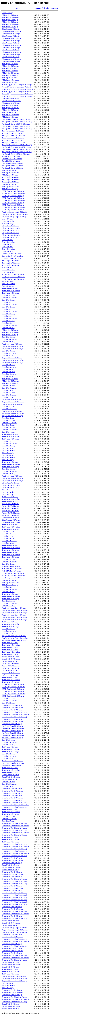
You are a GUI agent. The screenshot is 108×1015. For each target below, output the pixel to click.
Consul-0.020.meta (8, 587)
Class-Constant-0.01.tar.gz (11, 34)
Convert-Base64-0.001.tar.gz (11, 258)
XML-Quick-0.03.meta (10, 64)
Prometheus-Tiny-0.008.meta (12, 907)
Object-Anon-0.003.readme (11, 485)
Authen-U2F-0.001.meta (10, 504)
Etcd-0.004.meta (7, 267)
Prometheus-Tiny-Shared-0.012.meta (14, 844)
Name (18, 8)
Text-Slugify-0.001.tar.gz (10, 182)
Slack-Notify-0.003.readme (11, 867)
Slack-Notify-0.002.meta (10, 775)
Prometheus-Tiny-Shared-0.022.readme (15, 895)
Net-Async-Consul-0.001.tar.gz (12, 731)
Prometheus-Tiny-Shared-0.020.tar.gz (14, 856)
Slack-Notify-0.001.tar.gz (10, 661)
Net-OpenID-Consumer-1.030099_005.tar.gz (17, 152)
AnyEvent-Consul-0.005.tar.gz (12, 480)
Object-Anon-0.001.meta (10, 226)
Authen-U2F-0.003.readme (11, 666)
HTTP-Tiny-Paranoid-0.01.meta (13, 191)
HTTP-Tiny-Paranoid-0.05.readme (13, 575)
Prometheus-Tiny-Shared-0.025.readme (15, 941)
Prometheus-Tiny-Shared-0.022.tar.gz (14, 897)
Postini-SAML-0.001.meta (11, 156)
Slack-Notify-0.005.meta (10, 962)
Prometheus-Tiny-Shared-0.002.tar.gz (14, 807)
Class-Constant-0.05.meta (10, 57)
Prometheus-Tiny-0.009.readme (12, 937)
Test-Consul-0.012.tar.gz (10, 682)
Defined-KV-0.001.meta (10, 670)
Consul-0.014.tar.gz (8, 432)
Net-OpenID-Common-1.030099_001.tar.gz (17, 119)
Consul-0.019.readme (9, 562)
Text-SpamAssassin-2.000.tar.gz (13, 131)
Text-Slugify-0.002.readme (11, 263)
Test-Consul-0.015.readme (11, 812)
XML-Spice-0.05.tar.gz (10, 585)
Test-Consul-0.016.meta (10, 837)
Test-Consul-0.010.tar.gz (10, 647)
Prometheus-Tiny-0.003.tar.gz (12, 793)
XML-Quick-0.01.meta (10, 15)
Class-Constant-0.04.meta (10, 50)
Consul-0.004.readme (9, 318)
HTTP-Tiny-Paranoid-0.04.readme (13, 277)
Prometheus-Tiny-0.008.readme (12, 909)
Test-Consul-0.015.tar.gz (10, 814)
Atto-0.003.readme (8, 457)
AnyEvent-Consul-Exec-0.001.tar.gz (14, 613)
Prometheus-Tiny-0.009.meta (12, 934)
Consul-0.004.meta (8, 316)
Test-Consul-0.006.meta (10, 545)
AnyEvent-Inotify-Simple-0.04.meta (14, 927)
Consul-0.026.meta (8, 782)
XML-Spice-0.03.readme (10, 172)
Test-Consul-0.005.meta (10, 525)
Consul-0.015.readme (9, 443)
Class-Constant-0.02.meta (10, 36)
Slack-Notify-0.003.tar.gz (10, 870)
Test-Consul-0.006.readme (11, 548)
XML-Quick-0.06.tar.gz (10, 335)
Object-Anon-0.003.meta (10, 483)
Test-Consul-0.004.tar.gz (10, 501)
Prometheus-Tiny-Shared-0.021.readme (15, 881)
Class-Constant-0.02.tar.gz (11, 40)
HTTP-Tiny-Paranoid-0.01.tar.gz (13, 196)
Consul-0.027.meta (8, 816)
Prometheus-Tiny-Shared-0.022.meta (14, 893)
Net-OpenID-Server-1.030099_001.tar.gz (16, 124)
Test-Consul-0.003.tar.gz (10, 467)
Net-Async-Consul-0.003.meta (12, 761)
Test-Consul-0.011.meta (10, 650)
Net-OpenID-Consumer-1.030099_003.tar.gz (17, 128)
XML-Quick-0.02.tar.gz (10, 27)
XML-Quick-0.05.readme (10, 108)
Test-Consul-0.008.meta (10, 594)
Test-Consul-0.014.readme (11, 770)
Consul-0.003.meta (8, 309)
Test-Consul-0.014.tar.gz (10, 772)
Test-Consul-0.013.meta (10, 747)
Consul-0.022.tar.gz (8, 633)
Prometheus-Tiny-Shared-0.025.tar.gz (14, 946)
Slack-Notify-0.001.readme (11, 659)
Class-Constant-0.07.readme (11, 520)
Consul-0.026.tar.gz (8, 786)
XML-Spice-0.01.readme (10, 80)
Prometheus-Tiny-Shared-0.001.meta (14, 712)
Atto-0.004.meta (7, 490)
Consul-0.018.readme (9, 541)
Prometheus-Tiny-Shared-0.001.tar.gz (14, 717)
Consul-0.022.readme (9, 631)
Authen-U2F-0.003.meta (10, 663)
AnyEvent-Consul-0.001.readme (13, 346)
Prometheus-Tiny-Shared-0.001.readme (15, 714)
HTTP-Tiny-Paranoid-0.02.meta (13, 198)
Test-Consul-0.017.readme (11, 971)
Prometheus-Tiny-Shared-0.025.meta (14, 939)
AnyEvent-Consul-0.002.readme (13, 360)
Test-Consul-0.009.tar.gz (10, 626)
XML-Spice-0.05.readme (10, 582)
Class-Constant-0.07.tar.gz (11, 522)
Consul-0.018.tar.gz (8, 543)
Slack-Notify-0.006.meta (10, 1004)
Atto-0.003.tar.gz (8, 460)
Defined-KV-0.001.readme (11, 673)
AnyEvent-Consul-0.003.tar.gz (12, 404)
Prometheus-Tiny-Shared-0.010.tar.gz (14, 828)
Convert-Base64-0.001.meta (11, 254)
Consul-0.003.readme (9, 311)
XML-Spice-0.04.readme (10, 186)
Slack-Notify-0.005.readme (11, 965)
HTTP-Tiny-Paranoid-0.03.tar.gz (13, 210)
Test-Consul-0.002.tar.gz (10, 439)
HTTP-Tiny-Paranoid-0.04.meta (13, 274)
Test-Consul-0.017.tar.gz (10, 974)
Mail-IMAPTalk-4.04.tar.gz (11, 571)
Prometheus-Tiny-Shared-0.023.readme (15, 902)
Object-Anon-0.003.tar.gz (10, 487)
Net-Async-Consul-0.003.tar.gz (12, 765)
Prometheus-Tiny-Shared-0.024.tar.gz (14, 918)
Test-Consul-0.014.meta (10, 768)
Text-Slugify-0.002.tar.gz (10, 265)
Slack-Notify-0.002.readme (11, 777)
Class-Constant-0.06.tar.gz (11, 103)
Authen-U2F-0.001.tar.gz (10, 508)
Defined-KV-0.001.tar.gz (10, 675)
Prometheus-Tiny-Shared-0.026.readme (15, 958)
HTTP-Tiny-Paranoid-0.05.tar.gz (13, 578)
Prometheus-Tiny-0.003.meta (12, 789)
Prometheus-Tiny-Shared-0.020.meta (14, 851)
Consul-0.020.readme (9, 589)
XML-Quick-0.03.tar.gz (10, 68)
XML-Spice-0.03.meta (9, 170)
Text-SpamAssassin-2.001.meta (12, 140)
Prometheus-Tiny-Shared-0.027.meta (14, 997)
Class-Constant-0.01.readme (11, 31)
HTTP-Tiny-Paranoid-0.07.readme (13, 694)
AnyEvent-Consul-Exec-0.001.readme (15, 610)
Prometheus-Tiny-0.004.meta (12, 795)
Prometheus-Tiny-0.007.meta (12, 886)
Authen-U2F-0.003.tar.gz (10, 668)
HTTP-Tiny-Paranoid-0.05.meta (13, 573)
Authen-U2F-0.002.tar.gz (10, 515)
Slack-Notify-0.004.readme (11, 923)
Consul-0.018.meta (8, 538)
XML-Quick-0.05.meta (10, 105)
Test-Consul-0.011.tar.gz (10, 654)
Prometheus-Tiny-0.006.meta (12, 872)
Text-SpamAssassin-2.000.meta (12, 133)
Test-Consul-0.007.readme (11, 555)
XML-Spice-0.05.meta (9, 580)
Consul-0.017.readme (9, 534)
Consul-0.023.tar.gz (8, 703)
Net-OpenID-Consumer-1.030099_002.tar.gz (17, 126)
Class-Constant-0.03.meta (10, 43)
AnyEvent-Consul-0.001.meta (12, 344)
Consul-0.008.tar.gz (8, 369)
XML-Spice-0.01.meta (9, 78)
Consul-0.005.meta (8, 323)
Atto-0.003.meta (7, 455)
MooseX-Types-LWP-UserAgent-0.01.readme (17, 89)
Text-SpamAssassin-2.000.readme (13, 135)
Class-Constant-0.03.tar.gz (11, 47)
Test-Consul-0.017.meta (10, 969)
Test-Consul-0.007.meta (10, 552)
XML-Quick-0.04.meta (10, 71)
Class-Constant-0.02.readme (11, 38)
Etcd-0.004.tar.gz (8, 272)
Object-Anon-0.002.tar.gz (10, 237)
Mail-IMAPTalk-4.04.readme (12, 569)
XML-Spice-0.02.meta (9, 112)
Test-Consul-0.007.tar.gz (10, 557)
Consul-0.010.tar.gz (8, 390)
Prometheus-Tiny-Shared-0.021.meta (14, 879)
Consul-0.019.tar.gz (8, 564)
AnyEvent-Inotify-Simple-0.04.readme (15, 930)
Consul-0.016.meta (8, 469)
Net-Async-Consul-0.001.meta (12, 726)
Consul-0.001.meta (8, 295)
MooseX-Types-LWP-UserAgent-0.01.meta (16, 87)
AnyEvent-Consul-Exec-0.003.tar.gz (14, 640)
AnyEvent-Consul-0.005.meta (12, 476)
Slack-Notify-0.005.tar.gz (10, 967)
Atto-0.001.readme (8, 284)
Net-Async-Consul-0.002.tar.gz (12, 738)
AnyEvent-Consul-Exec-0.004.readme (15, 978)
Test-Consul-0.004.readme (11, 499)
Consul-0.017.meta (8, 531)
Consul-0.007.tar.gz (8, 355)
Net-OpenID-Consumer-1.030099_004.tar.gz (17, 147)
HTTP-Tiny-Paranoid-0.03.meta (13, 205)
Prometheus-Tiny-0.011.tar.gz (12, 995)
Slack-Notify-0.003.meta (10, 865)
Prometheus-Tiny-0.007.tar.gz (12, 890)
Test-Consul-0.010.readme (11, 645)
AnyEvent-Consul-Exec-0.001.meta (14, 608)
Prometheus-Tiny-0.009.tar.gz (12, 944)
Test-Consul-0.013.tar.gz (10, 751)
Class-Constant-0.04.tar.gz (11, 54)
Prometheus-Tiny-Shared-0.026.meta (14, 955)
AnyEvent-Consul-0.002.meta (12, 358)
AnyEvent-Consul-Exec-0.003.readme (15, 638)
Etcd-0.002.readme (8, 242)
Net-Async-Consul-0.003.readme (13, 763)
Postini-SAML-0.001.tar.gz (11, 161)
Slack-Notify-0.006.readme (11, 1006)
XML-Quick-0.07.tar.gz (10, 383)
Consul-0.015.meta (8, 441)
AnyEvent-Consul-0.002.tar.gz (12, 362)
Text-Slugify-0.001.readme (11, 179)
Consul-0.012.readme (9, 409)
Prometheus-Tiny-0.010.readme (12, 951)
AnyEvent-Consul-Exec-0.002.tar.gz (14, 619)
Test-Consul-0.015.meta (10, 809)
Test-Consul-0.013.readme (11, 749)
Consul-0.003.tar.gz (8, 314)
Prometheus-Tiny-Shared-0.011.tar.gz (14, 835)
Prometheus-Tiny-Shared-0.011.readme (15, 833)
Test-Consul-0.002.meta (10, 434)
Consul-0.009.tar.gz (8, 376)
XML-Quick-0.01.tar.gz (10, 20)
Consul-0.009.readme (9, 374)
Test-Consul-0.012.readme (11, 680)
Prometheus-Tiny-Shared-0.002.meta (14, 802)
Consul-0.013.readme (9, 423)
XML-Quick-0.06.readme (10, 332)
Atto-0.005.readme (8, 985)
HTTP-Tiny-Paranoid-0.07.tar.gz (13, 696)
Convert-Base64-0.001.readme (12, 256)
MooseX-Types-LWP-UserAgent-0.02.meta (16, 91)
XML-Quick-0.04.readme (10, 73)
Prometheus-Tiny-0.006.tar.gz (12, 877)
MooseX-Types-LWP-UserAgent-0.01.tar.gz (17, 84)
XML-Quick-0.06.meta (10, 330)
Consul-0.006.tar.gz (8, 342)
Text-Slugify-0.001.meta (10, 177)
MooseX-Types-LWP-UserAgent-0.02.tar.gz (17, 96)
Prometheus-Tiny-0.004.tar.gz (12, 800)
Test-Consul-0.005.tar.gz (10, 529)
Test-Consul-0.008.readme (11, 596)
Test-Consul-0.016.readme (11, 839)
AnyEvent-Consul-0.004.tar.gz (12, 416)
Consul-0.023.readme (9, 701)
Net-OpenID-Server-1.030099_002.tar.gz (16, 154)
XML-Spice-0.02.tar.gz (10, 117)
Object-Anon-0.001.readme (11, 228)
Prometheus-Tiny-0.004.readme (12, 798)
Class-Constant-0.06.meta (10, 98)
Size (47, 8)
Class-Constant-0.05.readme (11, 59)
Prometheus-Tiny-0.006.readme (12, 874)
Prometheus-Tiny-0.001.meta (12, 705)
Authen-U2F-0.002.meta (10, 511)
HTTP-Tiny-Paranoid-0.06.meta (13, 684)
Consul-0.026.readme (9, 784)
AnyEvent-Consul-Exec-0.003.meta (14, 636)
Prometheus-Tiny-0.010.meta (12, 948)
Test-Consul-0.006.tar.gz (10, 550)
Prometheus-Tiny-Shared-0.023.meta (14, 900)
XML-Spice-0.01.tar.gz (10, 82)
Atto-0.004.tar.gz (8, 494)
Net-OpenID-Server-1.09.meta (12, 163)
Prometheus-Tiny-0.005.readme (12, 860)
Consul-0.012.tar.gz (8, 418)
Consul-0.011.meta (8, 392)
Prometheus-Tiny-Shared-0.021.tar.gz (14, 883)
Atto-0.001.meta (7, 281)
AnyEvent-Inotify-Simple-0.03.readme (15, 214)
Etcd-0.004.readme (8, 270)
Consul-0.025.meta (8, 754)
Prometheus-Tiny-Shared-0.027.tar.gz (14, 1002)
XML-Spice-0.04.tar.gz (10, 189)
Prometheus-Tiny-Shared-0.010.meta (14, 823)
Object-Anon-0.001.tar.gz (10, 230)
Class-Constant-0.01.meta (10, 29)
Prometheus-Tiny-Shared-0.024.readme (15, 914)
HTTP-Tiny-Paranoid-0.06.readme (13, 687)
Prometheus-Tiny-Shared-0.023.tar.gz (14, 904)
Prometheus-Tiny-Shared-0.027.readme (15, 999)
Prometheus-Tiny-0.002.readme (12, 721)
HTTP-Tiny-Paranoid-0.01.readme (13, 193)
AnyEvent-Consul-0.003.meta (12, 399)
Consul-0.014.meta (8, 427)
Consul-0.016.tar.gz (8, 474)
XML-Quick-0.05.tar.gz (10, 110)
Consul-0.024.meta (8, 740)
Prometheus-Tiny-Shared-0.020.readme (15, 853)
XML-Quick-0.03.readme (10, 66)
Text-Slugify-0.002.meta (10, 260)
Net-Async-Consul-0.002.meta (12, 733)
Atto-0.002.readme (8, 450)
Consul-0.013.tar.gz (8, 425)
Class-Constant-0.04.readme (11, 52)
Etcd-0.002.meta (7, 240)
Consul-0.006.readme (9, 339)
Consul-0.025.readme (9, 756)
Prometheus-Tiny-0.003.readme (12, 791)
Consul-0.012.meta (8, 406)
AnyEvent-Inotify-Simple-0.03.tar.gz (14, 216)
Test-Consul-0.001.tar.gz (10, 293)
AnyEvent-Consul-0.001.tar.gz (12, 348)
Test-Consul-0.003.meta (10, 462)
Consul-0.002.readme (9, 304)
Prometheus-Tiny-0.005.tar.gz (12, 863)
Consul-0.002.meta (8, 302)
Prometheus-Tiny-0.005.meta (12, 858)
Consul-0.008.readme (9, 367)
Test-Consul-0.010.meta (10, 643)
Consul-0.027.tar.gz (8, 821)
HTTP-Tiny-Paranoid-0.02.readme (13, 200)
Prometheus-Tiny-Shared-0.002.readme (15, 805)
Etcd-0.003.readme (8, 249)
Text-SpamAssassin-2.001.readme (13, 142)
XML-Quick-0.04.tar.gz (10, 75)
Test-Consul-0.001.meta (10, 288)
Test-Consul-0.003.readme (11, 464)
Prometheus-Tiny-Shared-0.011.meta (14, 830)
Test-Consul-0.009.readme (11, 624)
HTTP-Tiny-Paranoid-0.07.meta (13, 691)
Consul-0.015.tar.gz (8, 446)
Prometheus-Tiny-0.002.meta (12, 719)
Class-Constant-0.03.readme (11, 45)
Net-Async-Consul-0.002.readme (13, 735)
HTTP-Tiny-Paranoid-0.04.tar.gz (13, 279)
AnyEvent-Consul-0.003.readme (13, 402)
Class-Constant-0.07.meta (10, 518)
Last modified (40, 8)
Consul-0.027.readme (9, 819)
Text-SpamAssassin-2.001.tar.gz (13, 138)
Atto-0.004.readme (8, 492)
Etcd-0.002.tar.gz (8, 244)
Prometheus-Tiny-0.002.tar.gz (12, 724)
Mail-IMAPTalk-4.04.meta (11, 566)
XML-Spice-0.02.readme (10, 115)
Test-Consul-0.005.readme (11, 527)
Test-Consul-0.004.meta (10, 497)
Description (54, 8)
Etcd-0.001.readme (8, 221)
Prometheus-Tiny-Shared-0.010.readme (15, 826)
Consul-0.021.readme (9, 603)
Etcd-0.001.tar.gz (8, 223)
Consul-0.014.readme (9, 430)
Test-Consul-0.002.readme (11, 436)
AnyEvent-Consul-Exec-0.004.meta (14, 976)
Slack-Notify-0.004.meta (10, 921)
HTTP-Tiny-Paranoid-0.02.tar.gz (13, 203)
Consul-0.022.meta (8, 629)
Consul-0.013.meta (8, 420)
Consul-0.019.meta (8, 559)
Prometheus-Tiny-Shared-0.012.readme (15, 846)
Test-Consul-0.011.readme (11, 652)
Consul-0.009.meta (8, 372)
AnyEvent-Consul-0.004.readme (13, 413)
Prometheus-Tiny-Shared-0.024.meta (14, 911)
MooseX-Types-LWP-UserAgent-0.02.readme (17, 94)
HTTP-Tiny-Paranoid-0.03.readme (13, 207)
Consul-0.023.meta (8, 698)
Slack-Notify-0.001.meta (10, 657)
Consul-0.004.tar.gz (8, 321)
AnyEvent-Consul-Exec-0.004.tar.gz (14, 981)
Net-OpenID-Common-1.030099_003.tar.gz (17, 149)
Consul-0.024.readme (9, 742)
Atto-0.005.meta (7, 983)
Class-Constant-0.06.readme (11, 101)
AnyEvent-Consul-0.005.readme (13, 478)
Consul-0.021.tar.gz (8, 606)
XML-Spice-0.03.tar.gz (10, 175)
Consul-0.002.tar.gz (8, 307)
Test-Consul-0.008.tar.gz (10, 599)
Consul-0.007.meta (8, 351)
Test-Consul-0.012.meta (10, 677)
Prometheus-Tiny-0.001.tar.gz (12, 710)
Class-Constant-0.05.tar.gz (11, 61)
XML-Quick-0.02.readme (10, 24)
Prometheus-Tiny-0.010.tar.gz (12, 953)
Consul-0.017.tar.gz (8, 536)
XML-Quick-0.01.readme (10, 17)
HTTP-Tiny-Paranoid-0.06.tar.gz (13, 689)
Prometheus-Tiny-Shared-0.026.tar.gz (14, 960)
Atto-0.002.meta (7, 448)
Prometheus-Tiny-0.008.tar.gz (12, 916)
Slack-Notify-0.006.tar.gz (10, 1009)
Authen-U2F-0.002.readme (11, 513)
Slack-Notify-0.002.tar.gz (10, 779)
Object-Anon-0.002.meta (10, 233)
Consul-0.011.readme (9, 395)
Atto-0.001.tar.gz (8, 286)
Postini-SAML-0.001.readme (12, 159)
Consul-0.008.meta (8, 365)
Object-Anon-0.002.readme (11, 235)
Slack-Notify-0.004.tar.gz (10, 925)
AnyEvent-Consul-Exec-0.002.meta (14, 615)
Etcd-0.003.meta (7, 247)
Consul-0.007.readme (9, 353)
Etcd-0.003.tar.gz (8, 251)
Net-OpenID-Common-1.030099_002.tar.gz (17, 145)
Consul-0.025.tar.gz (8, 758)
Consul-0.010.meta (8, 386)
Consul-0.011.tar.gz (8, 397)
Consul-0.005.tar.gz (8, 328)
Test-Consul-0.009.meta (10, 622)
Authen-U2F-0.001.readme (11, 506)
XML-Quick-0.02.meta (10, 22)
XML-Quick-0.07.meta (10, 379)
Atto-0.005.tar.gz (8, 988)
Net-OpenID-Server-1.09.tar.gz (12, 168)
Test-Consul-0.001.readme (11, 291)
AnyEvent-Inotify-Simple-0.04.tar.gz (14, 932)
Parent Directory (7, 13)
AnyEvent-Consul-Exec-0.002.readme (15, 617)
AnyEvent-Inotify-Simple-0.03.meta (14, 212)
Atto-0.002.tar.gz (8, 453)
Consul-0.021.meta (8, 601)
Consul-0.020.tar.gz (8, 592)
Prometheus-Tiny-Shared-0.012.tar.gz (14, 849)
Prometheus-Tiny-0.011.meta (12, 990)
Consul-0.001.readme (9, 298)
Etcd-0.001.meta (7, 219)
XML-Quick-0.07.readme (10, 381)
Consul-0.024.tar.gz (8, 745)
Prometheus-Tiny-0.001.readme (12, 707)
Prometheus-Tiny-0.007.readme (12, 888)
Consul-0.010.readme (9, 388)
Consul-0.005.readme (9, 325)
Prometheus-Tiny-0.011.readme (12, 992)
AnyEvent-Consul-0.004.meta (12, 411)
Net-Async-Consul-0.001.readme (13, 728)
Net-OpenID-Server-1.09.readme (13, 166)
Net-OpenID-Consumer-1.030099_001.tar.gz (17, 122)
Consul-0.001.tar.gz (8, 300)
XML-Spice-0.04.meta (9, 184)
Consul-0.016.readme (9, 471)
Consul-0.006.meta (8, 337)
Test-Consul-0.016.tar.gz (10, 842)
